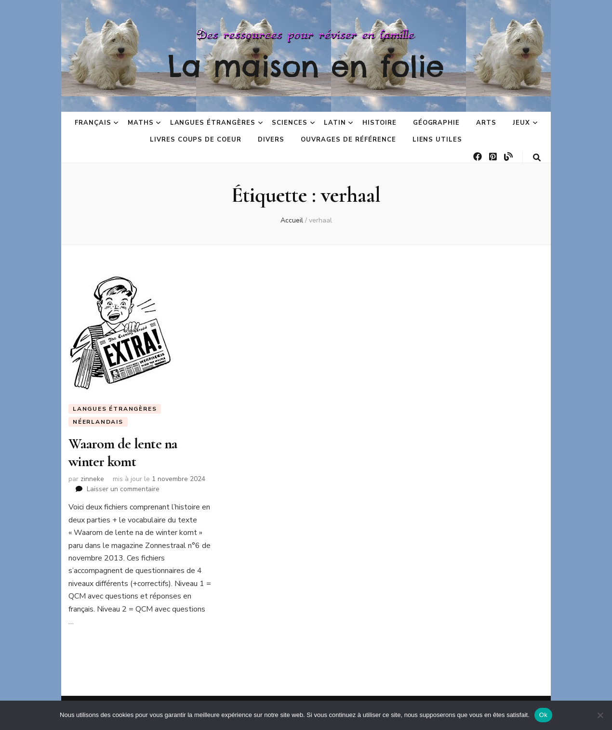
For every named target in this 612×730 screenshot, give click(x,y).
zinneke (92, 478)
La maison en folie (306, 66)
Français (93, 122)
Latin (335, 122)
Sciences (289, 122)
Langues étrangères (213, 122)
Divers (271, 139)
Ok (543, 714)
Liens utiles (437, 139)
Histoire (379, 122)
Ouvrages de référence (348, 139)
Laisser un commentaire (123, 489)
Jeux (521, 122)
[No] (600, 715)
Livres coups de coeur (195, 139)
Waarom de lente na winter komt (122, 452)
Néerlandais (98, 422)
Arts (486, 122)
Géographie (436, 122)
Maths (141, 122)
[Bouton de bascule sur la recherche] (537, 158)
